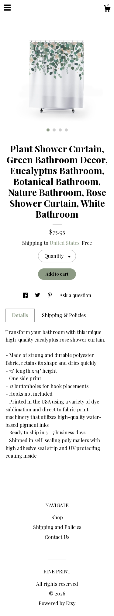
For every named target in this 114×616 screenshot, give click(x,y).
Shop (57, 517)
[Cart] (107, 9)
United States (64, 243)
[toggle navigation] (7, 8)
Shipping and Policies (57, 527)
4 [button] (66, 129)
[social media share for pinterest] (50, 295)
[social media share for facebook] (26, 295)
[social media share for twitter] (38, 295)
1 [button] (48, 129)
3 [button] (60, 129)
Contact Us (57, 537)
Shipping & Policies (64, 315)
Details (20, 315)
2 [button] (54, 129)
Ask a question (75, 295)
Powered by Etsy (57, 603)
